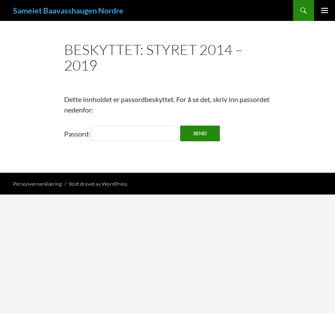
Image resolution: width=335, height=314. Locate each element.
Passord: (121, 134)
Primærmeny (324, 10)
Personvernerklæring (37, 184)
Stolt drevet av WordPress (97, 184)
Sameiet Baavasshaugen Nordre (68, 10)
